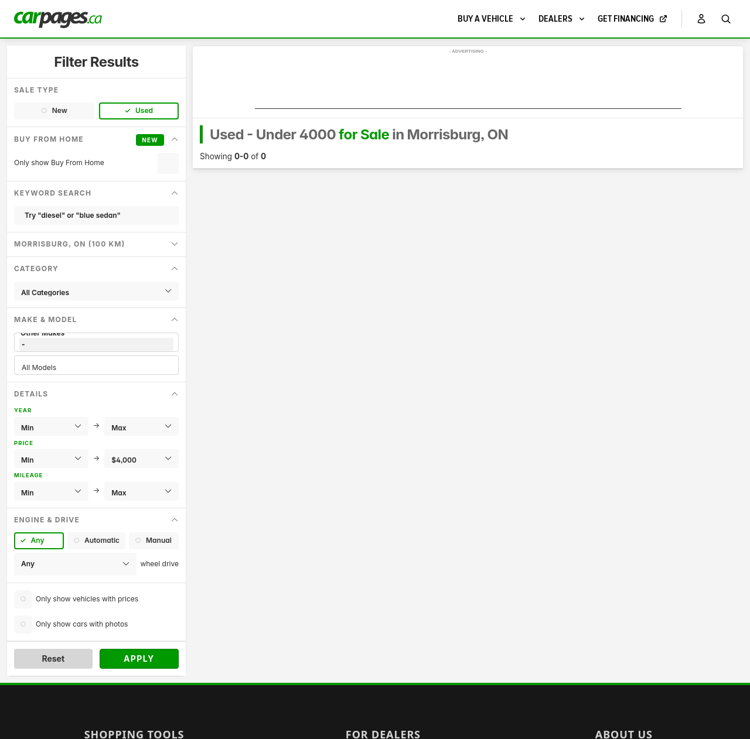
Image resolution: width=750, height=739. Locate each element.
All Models (96, 367)
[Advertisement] (468, 82)
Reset (53, 658)
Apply (139, 658)
